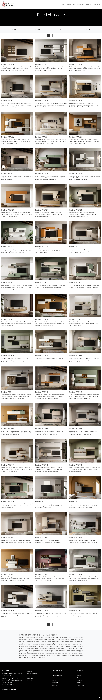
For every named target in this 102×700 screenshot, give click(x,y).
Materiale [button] (38, 29)
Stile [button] (62, 29)
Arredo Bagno (81, 685)
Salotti (79, 673)
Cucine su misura (57, 675)
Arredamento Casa (78, 4)
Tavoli (79, 675)
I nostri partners (32, 673)
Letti (53, 678)
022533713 (8, 682)
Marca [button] (14, 29)
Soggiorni (80, 670)
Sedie (78, 678)
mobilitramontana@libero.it (14, 680)
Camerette (55, 682)
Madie (79, 682)
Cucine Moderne (57, 670)
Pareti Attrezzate (58, 18)
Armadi (54, 680)
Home (41, 18)
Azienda (63, 4)
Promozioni (30, 676)
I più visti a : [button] (86, 29)
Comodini (55, 685)
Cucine (69, 4)
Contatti (97, 4)
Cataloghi (89, 4)
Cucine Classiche (57, 673)
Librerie (79, 680)
